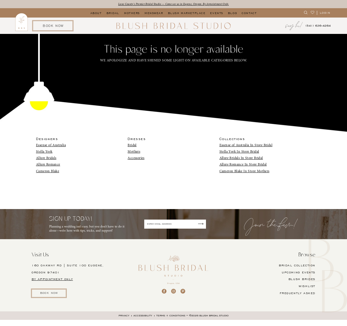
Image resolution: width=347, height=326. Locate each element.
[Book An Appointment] (53, 26)
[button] (325, 13)
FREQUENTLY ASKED (297, 298)
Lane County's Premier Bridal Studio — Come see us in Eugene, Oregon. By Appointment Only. (173, 4)
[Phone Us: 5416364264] (318, 26)
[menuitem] (306, 13)
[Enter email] (175, 227)
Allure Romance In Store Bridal (243, 165)
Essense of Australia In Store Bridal (245, 145)
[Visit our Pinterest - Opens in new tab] (183, 296)
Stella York (44, 152)
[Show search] (306, 13)
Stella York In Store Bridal (239, 152)
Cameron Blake (47, 171)
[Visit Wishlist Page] (312, 13)
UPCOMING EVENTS (298, 277)
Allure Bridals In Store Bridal (241, 158)
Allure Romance (48, 165)
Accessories (136, 158)
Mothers (134, 152)
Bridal (132, 145)
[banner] (173, 26)
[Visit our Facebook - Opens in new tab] (164, 296)
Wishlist (307, 291)
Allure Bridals (46, 158)
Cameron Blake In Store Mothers (244, 171)
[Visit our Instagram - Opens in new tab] (173, 296)
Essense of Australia (51, 145)
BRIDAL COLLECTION (297, 270)
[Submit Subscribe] (207, 227)
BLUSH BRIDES (301, 284)
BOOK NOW (52, 298)
